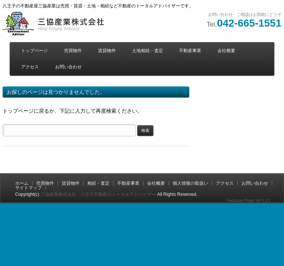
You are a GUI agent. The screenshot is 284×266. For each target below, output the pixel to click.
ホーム (21, 183)
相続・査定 (98, 183)
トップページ (34, 50)
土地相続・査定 (147, 50)
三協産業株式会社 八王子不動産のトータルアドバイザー (98, 194)
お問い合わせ (68, 66)
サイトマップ (28, 187)
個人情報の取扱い (190, 183)
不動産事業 (190, 50)
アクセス (30, 66)
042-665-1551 (249, 23)
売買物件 (73, 50)
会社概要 (226, 50)
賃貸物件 (107, 50)
